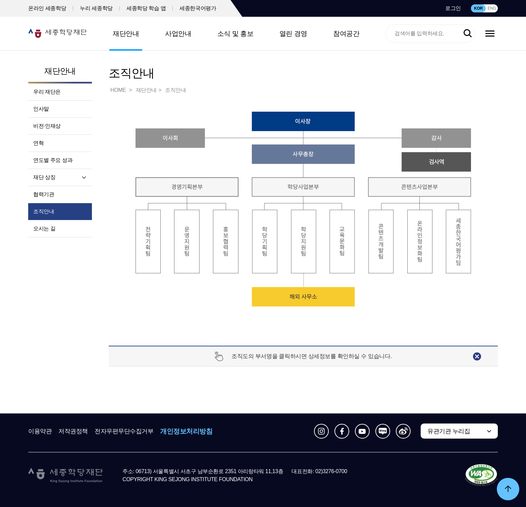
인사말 (41, 109)
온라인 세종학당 (47, 8)
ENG (491, 8)
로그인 (453, 8)
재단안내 (126, 33)
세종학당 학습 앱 (146, 8)
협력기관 (43, 194)
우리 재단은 (47, 92)
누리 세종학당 (96, 8)
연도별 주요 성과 (52, 160)
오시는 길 (44, 228)
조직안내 (43, 211)
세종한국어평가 (197, 8)
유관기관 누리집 (448, 431)
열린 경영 (293, 33)
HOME (118, 90)
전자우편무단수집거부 (124, 431)
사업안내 (178, 33)
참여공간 (346, 33)
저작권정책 (73, 431)
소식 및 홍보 (235, 33)
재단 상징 (44, 177)
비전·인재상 (47, 126)
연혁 (38, 143)
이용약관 (40, 431)
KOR (478, 8)
